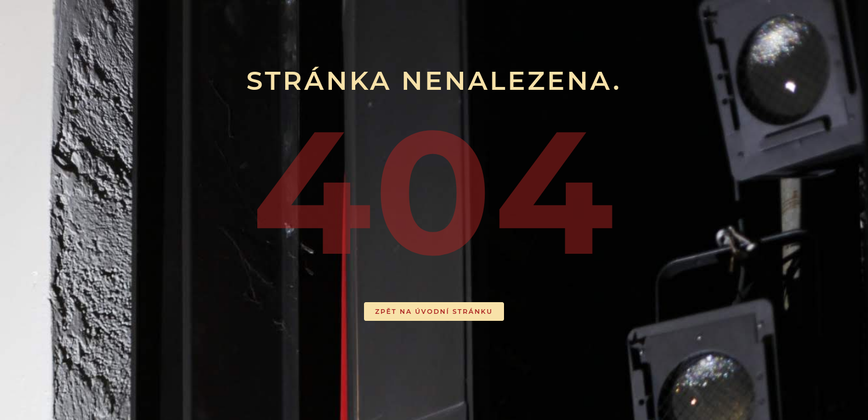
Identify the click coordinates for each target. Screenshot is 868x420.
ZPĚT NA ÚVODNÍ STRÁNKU (434, 311)
